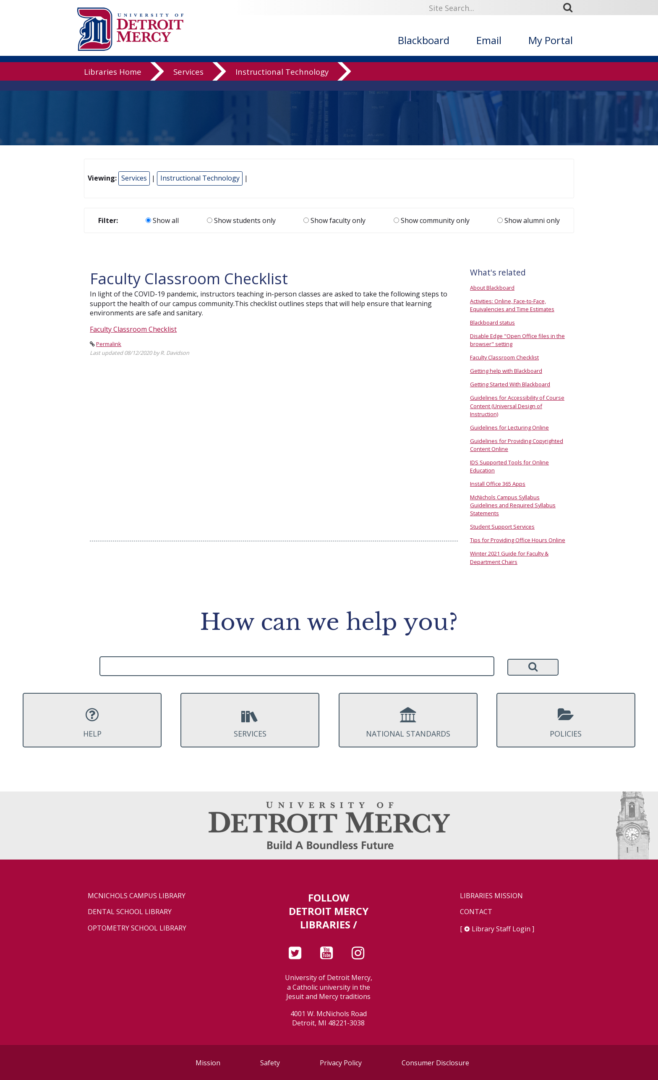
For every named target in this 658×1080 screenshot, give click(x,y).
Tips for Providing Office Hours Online (517, 540)
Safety (270, 1062)
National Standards (408, 722)
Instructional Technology (282, 81)
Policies (566, 722)
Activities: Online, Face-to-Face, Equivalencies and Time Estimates (512, 305)
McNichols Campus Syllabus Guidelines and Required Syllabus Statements (513, 505)
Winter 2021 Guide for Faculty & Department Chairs (509, 557)
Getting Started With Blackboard (510, 384)
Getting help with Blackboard (506, 371)
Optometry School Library (137, 928)
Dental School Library (130, 912)
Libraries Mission (491, 896)
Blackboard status (492, 322)
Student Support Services (502, 526)
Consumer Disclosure (435, 1062)
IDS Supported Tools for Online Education (509, 466)
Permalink (108, 344)
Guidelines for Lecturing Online (509, 427)
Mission (208, 1062)
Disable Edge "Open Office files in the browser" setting (517, 340)
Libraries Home (112, 81)
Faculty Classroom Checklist (133, 329)
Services (188, 81)
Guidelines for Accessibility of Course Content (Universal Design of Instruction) (517, 405)
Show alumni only (528, 220)
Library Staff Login (501, 928)
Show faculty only (334, 220)
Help (92, 722)
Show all (162, 220)
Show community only (432, 220)
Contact (476, 912)
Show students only (241, 220)
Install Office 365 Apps (497, 484)
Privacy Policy (341, 1062)
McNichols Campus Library (136, 896)
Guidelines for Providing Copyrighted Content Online (516, 445)
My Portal (550, 40)
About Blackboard (492, 287)
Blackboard (423, 40)
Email (488, 40)
